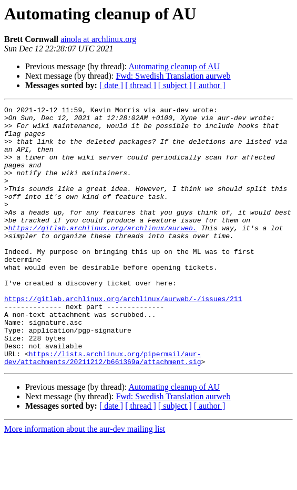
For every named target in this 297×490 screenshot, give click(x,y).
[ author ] (210, 85)
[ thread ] (140, 85)
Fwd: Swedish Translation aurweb (173, 75)
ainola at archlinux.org (98, 39)
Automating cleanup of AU (174, 66)
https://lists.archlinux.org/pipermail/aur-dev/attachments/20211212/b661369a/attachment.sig (102, 408)
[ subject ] (175, 85)
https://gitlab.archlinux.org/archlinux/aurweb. (102, 253)
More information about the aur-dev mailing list (84, 480)
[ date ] (111, 85)
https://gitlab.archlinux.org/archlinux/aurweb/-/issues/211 (123, 338)
